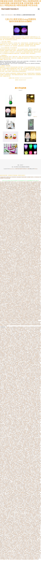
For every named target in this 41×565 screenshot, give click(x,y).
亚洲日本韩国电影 (17, 335)
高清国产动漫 (35, 435)
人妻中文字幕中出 (29, 410)
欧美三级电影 (19, 289)
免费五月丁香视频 (8, 258)
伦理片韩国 (14, 373)
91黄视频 (24, 479)
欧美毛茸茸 (32, 536)
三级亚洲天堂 (4, 398)
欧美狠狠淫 (18, 410)
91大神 (38, 347)
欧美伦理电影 (25, 364)
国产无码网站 (19, 279)
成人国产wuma (36, 458)
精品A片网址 (2, 525)
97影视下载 (12, 465)
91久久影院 (26, 203)
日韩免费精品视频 (28, 301)
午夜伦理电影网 (30, 223)
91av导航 (6, 513)
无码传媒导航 (7, 262)
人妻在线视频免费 (37, 329)
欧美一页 (31, 308)
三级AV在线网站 (20, 506)
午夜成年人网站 (12, 296)
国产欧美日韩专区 (31, 381)
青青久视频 (37, 249)
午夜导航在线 (31, 244)
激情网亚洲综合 (22, 520)
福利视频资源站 (33, 182)
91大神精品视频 (13, 383)
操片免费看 (20, 422)
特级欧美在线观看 (7, 209)
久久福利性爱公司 (7, 445)
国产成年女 (18, 509)
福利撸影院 (19, 218)
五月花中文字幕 (35, 382)
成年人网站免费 (36, 268)
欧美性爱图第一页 (6, 391)
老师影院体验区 (26, 459)
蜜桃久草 (21, 489)
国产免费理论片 (12, 507)
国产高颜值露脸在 (18, 554)
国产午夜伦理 (12, 337)
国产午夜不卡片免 (19, 477)
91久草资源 (32, 421)
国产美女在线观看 (29, 434)
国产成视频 (4, 550)
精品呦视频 (2, 301)
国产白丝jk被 (37, 509)
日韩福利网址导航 (30, 273)
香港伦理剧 (12, 222)
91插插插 (7, 271)
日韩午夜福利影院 (10, 448)
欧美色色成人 (22, 335)
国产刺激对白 (26, 307)
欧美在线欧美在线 (16, 478)
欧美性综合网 (36, 556)
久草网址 (38, 462)
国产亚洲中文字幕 (26, 490)
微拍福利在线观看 (8, 181)
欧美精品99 (9, 366)
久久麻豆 (2, 498)
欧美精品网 (28, 375)
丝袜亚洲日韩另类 (11, 454)
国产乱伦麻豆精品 (26, 506)
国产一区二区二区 (5, 189)
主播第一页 (25, 234)
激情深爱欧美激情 (6, 250)
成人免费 (26, 248)
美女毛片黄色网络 (17, 527)
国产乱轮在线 (2, 480)
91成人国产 (21, 364)
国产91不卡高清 (21, 437)
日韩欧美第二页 (38, 524)
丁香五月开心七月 (11, 554)
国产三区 (7, 434)
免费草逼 (29, 534)
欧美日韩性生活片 (21, 268)
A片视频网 (33, 248)
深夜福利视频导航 (24, 537)
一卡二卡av (26, 512)
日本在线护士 (33, 232)
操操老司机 (33, 402)
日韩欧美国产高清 (10, 398)
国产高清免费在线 (36, 430)
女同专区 (4, 373)
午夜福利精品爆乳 (29, 498)
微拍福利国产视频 (16, 194)
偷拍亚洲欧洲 (27, 536)
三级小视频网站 (7, 547)
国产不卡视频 (9, 479)
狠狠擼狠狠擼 (19, 306)
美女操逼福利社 (19, 374)
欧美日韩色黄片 (36, 202)
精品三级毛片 (24, 507)
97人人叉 (2, 402)
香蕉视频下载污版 (21, 275)
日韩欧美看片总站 (3, 519)
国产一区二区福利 (33, 190)
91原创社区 (18, 248)
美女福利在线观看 (24, 295)
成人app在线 (26, 206)
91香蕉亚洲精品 (5, 251)
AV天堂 (17, 494)
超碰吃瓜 (4, 237)
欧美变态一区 (17, 182)
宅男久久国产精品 (33, 272)
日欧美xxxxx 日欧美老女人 (30, 483)
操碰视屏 (18, 203)
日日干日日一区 (8, 508)
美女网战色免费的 (18, 559)
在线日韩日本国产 (30, 431)
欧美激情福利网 (12, 304)
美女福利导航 (32, 412)
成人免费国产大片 (28, 254)
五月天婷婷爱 (12, 246)
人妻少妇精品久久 (33, 416)
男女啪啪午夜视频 (18, 220)
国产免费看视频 (17, 260)
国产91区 (23, 526)
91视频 (4, 364)
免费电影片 (17, 230)
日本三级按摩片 (28, 347)
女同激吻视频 (21, 217)
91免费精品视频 (5, 351)
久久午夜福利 (18, 439)
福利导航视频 (17, 531)
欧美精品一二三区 (38, 538)
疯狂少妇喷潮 (37, 274)
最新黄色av (27, 293)
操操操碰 (22, 379)
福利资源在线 (30, 200)
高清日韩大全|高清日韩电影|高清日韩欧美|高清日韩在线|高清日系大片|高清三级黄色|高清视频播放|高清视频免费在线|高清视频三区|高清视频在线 (20, 317)
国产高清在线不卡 (7, 432)
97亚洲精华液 (36, 186)
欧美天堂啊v (30, 335)
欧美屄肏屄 (28, 535)
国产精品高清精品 (11, 336)
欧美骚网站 (25, 286)
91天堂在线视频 (33, 405)
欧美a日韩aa (30, 349)
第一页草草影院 (35, 277)
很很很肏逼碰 (14, 353)
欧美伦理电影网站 (4, 210)
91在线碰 (17, 373)
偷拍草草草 (13, 275)
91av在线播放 (25, 238)
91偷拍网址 (35, 365)
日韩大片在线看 (5, 225)
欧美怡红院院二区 (37, 199)
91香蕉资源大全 (30, 492)
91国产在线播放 (15, 267)
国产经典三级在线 (3, 232)
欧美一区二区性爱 (10, 346)
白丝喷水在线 (21, 391)
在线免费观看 (22, 536)
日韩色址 (30, 334)
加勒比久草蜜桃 (28, 481)
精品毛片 (36, 263)
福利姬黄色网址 (20, 224)
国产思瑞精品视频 (16, 347)
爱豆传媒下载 (4, 295)
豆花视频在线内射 (17, 355)
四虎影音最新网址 (34, 469)
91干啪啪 (30, 306)
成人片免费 (27, 259)
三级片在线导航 (23, 465)
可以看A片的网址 (5, 540)
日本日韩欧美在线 (12, 293)
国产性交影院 (28, 405)
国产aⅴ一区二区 (4, 478)
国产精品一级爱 (12, 532)
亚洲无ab (3, 535)
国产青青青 (32, 331)
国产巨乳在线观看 (29, 204)
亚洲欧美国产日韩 (10, 308)
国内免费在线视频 (35, 531)
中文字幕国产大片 (6, 365)
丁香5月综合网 (3, 236)
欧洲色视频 (21, 490)
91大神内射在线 (28, 366)
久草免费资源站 (23, 359)
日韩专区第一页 (22, 396)
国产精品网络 (8, 297)
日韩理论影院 (4, 536)
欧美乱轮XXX (2, 507)
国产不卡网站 (25, 517)
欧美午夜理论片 (13, 369)
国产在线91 (35, 231)
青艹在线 (22, 351)
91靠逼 (27, 398)
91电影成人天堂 (19, 487)
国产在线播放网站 (3, 229)
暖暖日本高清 (25, 488)
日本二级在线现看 (31, 409)
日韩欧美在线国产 (19, 210)
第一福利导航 (34, 454)
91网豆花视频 (30, 216)
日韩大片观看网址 (17, 222)
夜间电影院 (8, 369)
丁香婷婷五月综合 (9, 232)
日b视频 (16, 235)
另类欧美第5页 (12, 484)
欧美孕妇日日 (31, 367)
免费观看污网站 (18, 272)
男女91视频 (27, 261)
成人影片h (31, 225)
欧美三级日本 (24, 265)
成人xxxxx (30, 276)
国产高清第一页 (9, 267)
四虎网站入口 (37, 530)
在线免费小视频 (27, 252)
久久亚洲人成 (10, 225)
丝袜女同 (34, 253)
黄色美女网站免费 (29, 449)
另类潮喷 (24, 498)
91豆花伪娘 (32, 519)
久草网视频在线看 (10, 231)
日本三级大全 (14, 259)
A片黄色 (26, 335)
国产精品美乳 (33, 219)
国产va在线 (15, 348)
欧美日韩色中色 (35, 464)
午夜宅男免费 (4, 204)
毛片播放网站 (9, 524)
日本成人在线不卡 (38, 340)
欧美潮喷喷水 (6, 447)
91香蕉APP (13, 181)
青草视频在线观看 (22, 411)
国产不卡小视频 (17, 246)
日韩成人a (11, 305)
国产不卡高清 (21, 238)
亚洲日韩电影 (12, 438)
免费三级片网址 (36, 453)
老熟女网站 (2, 410)
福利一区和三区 (35, 372)
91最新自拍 (26, 236)
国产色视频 (25, 271)
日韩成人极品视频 (5, 283)
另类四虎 (3, 199)
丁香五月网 (28, 234)
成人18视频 (14, 287)
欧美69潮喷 (5, 202)
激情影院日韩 (29, 282)
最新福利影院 (2, 273)
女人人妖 (23, 513)
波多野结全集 (26, 542)
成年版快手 (28, 289)
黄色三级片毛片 (13, 230)
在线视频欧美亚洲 (28, 462)
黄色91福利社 (32, 303)
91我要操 (19, 250)
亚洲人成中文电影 (24, 383)
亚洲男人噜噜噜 (8, 379)
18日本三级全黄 (22, 294)
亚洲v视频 (33, 524)
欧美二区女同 (29, 290)
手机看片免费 (6, 548)
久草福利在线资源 (34, 539)
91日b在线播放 (8, 494)
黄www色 (18, 419)
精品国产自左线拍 (8, 406)
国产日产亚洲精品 (32, 215)
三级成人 (11, 444)
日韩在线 (35, 201)
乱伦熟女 (16, 467)
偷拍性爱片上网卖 (20, 542)
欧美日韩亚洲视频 (12, 365)
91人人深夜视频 (2, 363)
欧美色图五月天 (5, 517)
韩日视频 (4, 244)
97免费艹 (3, 252)
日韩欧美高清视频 (27, 358)
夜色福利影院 (36, 532)
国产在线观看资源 (32, 208)
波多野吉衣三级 (17, 252)
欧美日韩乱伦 (38, 376)
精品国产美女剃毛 (19, 193)
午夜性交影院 (12, 396)
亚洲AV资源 (24, 470)
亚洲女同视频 (15, 464)
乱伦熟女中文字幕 (8, 533)
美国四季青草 (31, 330)
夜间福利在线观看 (34, 369)
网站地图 (8, 178)
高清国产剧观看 (8, 244)
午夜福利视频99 (19, 482)
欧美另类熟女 (2, 461)
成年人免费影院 (23, 432)
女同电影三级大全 (33, 523)
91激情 (27, 306)
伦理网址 (2, 466)
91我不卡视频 (29, 403)
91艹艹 (15, 209)
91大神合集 (3, 222)
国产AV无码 (34, 214)
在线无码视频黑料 (30, 446)
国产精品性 (21, 181)
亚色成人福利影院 (26, 374)
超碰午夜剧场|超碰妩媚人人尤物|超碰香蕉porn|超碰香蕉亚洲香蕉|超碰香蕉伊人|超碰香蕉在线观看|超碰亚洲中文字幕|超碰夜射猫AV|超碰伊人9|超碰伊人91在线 (20, 324)
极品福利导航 (37, 295)
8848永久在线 (17, 504)
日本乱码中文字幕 (31, 537)
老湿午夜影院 (11, 405)
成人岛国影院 (34, 265)
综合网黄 (29, 258)
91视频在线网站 (8, 334)
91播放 (7, 307)
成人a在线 (35, 540)
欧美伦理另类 (21, 307)
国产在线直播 (30, 266)
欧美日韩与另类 (3, 434)
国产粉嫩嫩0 (29, 474)
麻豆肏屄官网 (19, 348)
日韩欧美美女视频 (33, 264)
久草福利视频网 (2, 196)
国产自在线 (37, 248)
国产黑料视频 (36, 374)
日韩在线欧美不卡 (16, 552)
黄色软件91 (30, 236)
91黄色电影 (9, 233)
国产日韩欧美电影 (21, 207)
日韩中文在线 (2, 208)
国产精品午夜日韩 (10, 541)
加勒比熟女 (23, 193)
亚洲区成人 (4, 290)
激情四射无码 (27, 380)
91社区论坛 (6, 245)
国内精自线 (33, 373)
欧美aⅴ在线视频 (15, 368)
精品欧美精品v (34, 288)
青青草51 (28, 279)
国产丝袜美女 (10, 203)
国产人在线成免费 (4, 194)
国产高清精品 (31, 506)
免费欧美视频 (17, 257)
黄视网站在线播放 (26, 231)
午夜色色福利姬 (27, 505)
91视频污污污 (29, 281)
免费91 (27, 215)
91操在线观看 (35, 280)
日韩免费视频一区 (9, 330)
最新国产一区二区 (13, 511)
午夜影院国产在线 (30, 280)
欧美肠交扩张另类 (3, 234)
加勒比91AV (3, 306)
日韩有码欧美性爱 (23, 431)
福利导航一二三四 (11, 481)
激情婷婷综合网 (17, 496)
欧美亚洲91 (5, 378)
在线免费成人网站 (37, 448)
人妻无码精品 (2, 191)
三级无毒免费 (24, 279)
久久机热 (26, 207)
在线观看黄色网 (28, 302)
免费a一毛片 (38, 233)
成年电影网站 (31, 406)
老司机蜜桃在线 (26, 209)
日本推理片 (8, 260)
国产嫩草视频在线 (38, 304)
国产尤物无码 (12, 489)
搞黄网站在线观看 (33, 252)
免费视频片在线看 (31, 354)
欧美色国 (21, 553)
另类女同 (36, 483)
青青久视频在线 (27, 494)
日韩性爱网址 (38, 253)
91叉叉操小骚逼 (9, 287)
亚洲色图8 (34, 383)
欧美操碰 (38, 288)
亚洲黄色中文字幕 (11, 455)
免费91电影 (17, 376)
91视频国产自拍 (3, 217)
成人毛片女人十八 (7, 436)
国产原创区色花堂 (28, 194)
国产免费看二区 (19, 258)
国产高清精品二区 (24, 187)
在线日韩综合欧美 (18, 535)
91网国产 (4, 397)
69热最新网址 (18, 282)
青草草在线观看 (20, 392)
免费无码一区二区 (8, 372)
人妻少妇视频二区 (15, 244)
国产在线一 (23, 205)
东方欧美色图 (24, 340)
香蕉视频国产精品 (5, 268)
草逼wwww (21, 287)
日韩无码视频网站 (16, 261)
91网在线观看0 (17, 337)
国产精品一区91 (34, 290)
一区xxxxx (11, 190)
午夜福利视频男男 (26, 353)
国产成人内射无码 (3, 186)
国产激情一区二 (27, 331)
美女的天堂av (19, 382)
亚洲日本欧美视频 (3, 520)
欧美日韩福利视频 (27, 469)
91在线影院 (21, 352)
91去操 (39, 525)
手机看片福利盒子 (34, 346)
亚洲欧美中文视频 (28, 309)
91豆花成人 (33, 267)
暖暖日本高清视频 (9, 464)
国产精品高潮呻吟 (23, 403)
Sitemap (36, 168)
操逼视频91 (25, 489)
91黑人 (29, 466)
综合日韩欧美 (7, 200)
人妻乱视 (6, 206)
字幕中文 (24, 392)
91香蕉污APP (24, 277)
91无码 (18, 430)
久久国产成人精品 (17, 243)
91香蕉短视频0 (33, 513)
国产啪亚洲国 (28, 274)
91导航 (5, 504)
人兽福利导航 (4, 287)
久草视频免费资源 (12, 495)
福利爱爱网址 (20, 253)
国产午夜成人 (19, 211)
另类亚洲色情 (8, 204)
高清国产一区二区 (19, 507)
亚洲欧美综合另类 (24, 355)
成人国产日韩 (9, 361)
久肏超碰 (9, 420)
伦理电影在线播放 (26, 480)
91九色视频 (16, 199)
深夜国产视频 (12, 301)
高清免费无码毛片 (8, 437)
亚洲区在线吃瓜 (11, 427)
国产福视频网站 (16, 362)
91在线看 (30, 382)
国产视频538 (6, 352)
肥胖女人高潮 (23, 483)
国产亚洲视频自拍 (6, 546)
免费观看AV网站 (22, 521)
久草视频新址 (22, 334)
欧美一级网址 (20, 534)
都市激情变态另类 (22, 261)
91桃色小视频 (23, 306)
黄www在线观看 (5, 554)
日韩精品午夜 (21, 494)
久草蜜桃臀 (33, 366)
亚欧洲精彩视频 (35, 350)
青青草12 (19, 420)
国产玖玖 (36, 296)
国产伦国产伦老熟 (7, 527)
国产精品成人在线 (17, 223)
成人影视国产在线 (17, 229)
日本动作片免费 (20, 479)
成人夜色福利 (35, 502)
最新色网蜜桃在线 (30, 511)
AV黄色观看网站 (13, 210)
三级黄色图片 (22, 283)
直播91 (30, 553)
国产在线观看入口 (29, 470)
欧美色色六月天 (13, 192)
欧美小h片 (10, 426)
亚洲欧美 (4, 438)
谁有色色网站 (26, 343)
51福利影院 (13, 294)
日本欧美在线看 (17, 555)
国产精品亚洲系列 (5, 417)
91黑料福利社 (7, 408)
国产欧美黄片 (24, 477)
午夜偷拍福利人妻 (30, 549)
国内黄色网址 (8, 504)
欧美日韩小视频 (13, 291)
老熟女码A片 (39, 487)
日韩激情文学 (10, 422)
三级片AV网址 (4, 479)
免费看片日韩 (26, 304)
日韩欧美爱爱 (22, 230)
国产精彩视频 (14, 203)
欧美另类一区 (26, 391)
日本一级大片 (2, 181)
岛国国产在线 (32, 287)
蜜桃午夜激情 (15, 239)
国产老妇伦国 (30, 461)
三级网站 (8, 332)
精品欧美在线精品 (11, 412)
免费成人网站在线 (4, 496)
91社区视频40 (2, 441)
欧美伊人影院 (25, 224)
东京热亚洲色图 (34, 309)
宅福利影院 (30, 393)
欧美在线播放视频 (15, 378)
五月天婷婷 (18, 305)
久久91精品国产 (34, 465)
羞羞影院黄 (32, 362)
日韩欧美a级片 (25, 423)
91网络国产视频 (26, 553)
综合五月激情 (34, 387)
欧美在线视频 (14, 234)
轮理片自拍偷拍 (27, 264)
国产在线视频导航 (19, 381)
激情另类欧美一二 (20, 271)
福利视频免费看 (16, 440)
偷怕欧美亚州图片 (26, 186)
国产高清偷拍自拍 (3, 524)
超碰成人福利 (3, 497)
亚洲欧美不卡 (7, 538)
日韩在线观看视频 (27, 499)
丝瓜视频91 (15, 542)
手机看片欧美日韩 (8, 353)
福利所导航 (4, 294)
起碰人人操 (35, 459)
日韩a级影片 (16, 518)
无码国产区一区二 (17, 418)
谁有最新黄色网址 (37, 395)
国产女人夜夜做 (20, 267)
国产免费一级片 (28, 182)
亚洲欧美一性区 (18, 390)
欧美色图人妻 (22, 191)
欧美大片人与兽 (31, 491)
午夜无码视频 (7, 462)
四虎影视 (2, 219)
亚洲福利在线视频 (19, 446)
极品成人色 (22, 260)
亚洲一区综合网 (20, 480)
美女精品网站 (36, 361)
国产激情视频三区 (12, 274)
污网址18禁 (36, 303)
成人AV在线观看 (14, 302)
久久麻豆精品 (29, 479)
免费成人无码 (19, 526)
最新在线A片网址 (12, 237)
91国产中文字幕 (16, 505)
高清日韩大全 (4, 404)
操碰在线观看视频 (9, 522)
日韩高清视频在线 (7, 468)
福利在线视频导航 (19, 300)
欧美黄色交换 (31, 423)
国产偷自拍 (15, 423)
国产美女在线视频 (9, 217)
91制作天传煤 (11, 512)
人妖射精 (9, 195)
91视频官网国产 (12, 250)
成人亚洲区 (26, 230)
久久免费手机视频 (17, 185)
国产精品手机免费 (12, 439)
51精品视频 (5, 469)
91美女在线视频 (17, 208)
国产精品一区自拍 (15, 266)
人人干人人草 (16, 512)
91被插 (17, 369)
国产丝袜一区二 (3, 374)
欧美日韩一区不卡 (29, 520)
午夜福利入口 (34, 487)
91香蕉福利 (12, 538)
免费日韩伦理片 (8, 339)
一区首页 (37, 455)
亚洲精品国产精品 (17, 541)
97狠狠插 (16, 275)
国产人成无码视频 (22, 194)
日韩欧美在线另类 (17, 536)
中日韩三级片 (29, 454)
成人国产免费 (31, 503)
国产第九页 (18, 553)
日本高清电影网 (12, 220)
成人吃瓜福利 (15, 214)
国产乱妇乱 (24, 426)
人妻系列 (37, 214)
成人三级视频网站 (34, 526)
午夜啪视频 (28, 297)
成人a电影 (8, 444)
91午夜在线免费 (23, 245)
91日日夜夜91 (7, 196)
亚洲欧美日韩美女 (26, 508)
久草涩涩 (7, 237)
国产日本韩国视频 (18, 447)
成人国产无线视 (15, 268)
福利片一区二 (25, 448)
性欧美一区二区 (17, 431)
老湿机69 (7, 438)
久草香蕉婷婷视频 (9, 374)
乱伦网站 (2, 553)
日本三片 (10, 417)
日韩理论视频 (5, 499)
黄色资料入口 (17, 293)
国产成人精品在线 (27, 478)
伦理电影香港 (22, 248)
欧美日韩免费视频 (13, 350)
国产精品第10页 (2, 463)
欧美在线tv (9, 277)
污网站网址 (15, 448)
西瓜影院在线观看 (14, 205)
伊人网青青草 (10, 228)
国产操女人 (34, 236)
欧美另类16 (28, 460)
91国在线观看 (22, 236)
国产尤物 (23, 366)
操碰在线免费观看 (16, 407)
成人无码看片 (14, 248)
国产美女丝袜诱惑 (22, 545)
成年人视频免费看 (29, 427)
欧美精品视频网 (24, 497)
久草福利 (38, 194)
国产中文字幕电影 (6, 530)
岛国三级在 (4, 450)
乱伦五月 (15, 279)
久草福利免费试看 (26, 287)
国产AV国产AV (31, 186)
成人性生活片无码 (32, 527)
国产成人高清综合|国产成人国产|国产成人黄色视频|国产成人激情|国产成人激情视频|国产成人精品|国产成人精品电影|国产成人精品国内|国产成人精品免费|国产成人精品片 (20, 312)
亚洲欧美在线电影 (26, 433)
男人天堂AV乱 (14, 488)
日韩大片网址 (11, 441)
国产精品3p (20, 276)
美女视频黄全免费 (35, 246)
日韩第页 (14, 329)
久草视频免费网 (28, 426)
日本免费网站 (7, 461)
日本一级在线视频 (4, 223)
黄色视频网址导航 (17, 236)
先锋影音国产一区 (22, 369)
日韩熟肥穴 (34, 432)
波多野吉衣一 (22, 455)
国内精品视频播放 (4, 518)
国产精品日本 (32, 445)
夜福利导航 (32, 340)
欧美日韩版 (8, 381)
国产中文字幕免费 (7, 350)
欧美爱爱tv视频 (2, 258)
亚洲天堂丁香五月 (26, 246)
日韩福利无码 (32, 289)
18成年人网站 (7, 220)
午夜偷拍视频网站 (20, 508)
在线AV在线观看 (37, 506)
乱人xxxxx (14, 283)
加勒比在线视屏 (13, 277)
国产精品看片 (27, 518)
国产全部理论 (4, 419)
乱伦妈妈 (2, 467)
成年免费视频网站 (38, 228)
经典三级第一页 (11, 492)
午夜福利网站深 (20, 358)
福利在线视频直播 (6, 190)
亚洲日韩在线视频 (17, 389)
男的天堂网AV (28, 233)
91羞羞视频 (27, 222)
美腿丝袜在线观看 (15, 276)
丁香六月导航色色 (15, 406)
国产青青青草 (17, 304)
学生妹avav (31, 243)
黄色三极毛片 (4, 541)
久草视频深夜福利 (18, 273)
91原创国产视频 (10, 214)
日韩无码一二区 (5, 493)
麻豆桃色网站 (11, 307)
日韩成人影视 (35, 203)
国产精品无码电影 (27, 188)
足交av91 (8, 376)
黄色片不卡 (23, 533)
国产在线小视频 (25, 267)
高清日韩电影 (26, 292)
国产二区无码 (37, 297)
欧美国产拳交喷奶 (31, 217)
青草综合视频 (2, 482)
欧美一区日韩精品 (9, 397)
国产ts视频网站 (24, 250)
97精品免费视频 (19, 474)
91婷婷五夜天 (25, 409)
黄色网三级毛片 (22, 293)
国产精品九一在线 (20, 397)
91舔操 (23, 487)
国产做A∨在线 (21, 462)
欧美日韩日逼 (30, 435)
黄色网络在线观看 (12, 403)
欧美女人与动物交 (20, 188)
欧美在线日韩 (13, 344)
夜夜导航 (28, 482)
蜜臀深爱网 (27, 538)
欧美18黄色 (33, 473)
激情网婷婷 (6, 292)
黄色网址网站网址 (20, 288)
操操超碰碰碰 (10, 499)
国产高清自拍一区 (30, 277)
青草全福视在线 (34, 222)
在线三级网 (34, 368)
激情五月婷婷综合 (13, 419)
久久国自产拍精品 (36, 223)
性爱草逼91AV (12, 257)
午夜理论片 (30, 300)
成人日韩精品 (20, 290)
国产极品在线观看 (13, 474)
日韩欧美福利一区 (36, 389)
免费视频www (3, 444)
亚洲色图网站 (6, 302)
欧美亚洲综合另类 (7, 337)
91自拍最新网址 (35, 200)
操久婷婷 (3, 230)
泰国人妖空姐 (12, 559)
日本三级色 (15, 374)
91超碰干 (12, 467)
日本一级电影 (38, 251)
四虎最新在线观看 (15, 437)
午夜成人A (14, 367)
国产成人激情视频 (33, 221)
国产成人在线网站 (11, 206)
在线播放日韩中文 (12, 452)
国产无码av (37, 260)
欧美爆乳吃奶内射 (32, 333)
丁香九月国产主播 (10, 295)
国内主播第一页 (36, 244)
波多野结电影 (37, 353)
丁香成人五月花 (30, 224)
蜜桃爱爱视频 (33, 189)
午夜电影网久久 (5, 203)
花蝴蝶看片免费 (8, 188)
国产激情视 (31, 351)
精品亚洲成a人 (36, 283)
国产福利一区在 (35, 451)
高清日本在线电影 (19, 503)
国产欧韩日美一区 (12, 410)
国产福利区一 (17, 403)
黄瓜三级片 (29, 477)
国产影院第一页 (20, 232)
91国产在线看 (34, 393)
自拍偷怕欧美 (36, 491)
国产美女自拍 (38, 440)
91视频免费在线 (9, 300)
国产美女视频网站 (30, 250)
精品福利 (2, 278)
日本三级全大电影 (8, 553)
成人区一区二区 (19, 450)
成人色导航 (4, 381)
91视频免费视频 (38, 490)
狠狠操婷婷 (30, 350)
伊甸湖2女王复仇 (15, 459)
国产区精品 (18, 436)
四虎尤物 (4, 522)
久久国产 (3, 339)
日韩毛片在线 (15, 346)
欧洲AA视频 (31, 441)
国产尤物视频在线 (31, 292)
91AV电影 (11, 380)
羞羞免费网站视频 (26, 421)
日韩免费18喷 (9, 519)
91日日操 (18, 468)
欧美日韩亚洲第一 (8, 480)
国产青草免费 (7, 489)
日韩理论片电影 (36, 408)
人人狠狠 (28, 352)
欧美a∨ (13, 519)
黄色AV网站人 (27, 303)
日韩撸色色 (34, 481)
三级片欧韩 (36, 381)
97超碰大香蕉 (35, 188)
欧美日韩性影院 (9, 473)
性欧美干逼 (24, 535)
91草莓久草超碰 (21, 202)
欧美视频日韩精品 (37, 330)
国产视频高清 (34, 205)
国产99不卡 (13, 254)
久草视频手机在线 (6, 495)
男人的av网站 (28, 526)
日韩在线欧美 (23, 527)
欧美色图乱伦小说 (12, 247)
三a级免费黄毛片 (13, 416)
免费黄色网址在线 (20, 234)
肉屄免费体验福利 (31, 390)
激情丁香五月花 (18, 547)
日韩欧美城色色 (35, 392)
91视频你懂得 (8, 230)
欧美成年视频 (36, 307)
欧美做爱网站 (34, 347)
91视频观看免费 (34, 525)
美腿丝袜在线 (29, 383)
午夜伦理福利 (28, 336)
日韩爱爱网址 (29, 432)
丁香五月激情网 (26, 440)
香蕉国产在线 (13, 450)
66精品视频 (17, 254)
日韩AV (36, 412)
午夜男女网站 (17, 455)
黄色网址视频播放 (23, 247)
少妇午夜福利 (8, 470)
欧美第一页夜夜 (22, 189)
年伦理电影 (17, 462)
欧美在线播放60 (5, 452)
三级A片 (10, 286)
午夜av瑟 (26, 407)
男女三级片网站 (37, 499)
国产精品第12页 (38, 262)
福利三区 (31, 459)
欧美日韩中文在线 (3, 526)
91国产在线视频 (12, 537)
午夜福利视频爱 (21, 360)
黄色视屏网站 (17, 237)
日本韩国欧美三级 (18, 426)
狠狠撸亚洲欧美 (14, 187)
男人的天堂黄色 (37, 362)
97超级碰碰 (18, 310)
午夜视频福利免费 (31, 304)
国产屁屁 (13, 195)
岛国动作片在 (12, 252)
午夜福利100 (24, 450)
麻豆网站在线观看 (35, 245)
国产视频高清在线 (8, 221)
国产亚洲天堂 (35, 338)
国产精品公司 (19, 458)
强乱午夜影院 (5, 431)
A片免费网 (39, 520)
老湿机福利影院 (30, 556)
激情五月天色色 (5, 207)
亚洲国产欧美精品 (25, 463)
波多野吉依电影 (5, 211)
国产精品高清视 (36, 436)
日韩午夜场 (2, 263)
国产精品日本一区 (17, 444)
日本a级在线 (19, 302)
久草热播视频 (18, 476)
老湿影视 (12, 432)
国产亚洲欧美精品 (37, 519)
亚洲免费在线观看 (15, 424)
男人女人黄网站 (2, 508)
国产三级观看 (21, 505)
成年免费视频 (23, 309)
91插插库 (31, 188)
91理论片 (22, 263)
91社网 (31, 246)
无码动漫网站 (30, 430)
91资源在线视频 (3, 253)
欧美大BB (18, 219)
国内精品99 (28, 329)
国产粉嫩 (24, 278)
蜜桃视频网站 (8, 253)
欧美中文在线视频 (37, 406)
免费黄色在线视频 (4, 291)
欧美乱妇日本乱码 (36, 351)
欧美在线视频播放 (24, 281)
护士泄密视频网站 (25, 401)
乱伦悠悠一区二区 (30, 444)
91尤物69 (11, 239)
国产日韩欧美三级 (35, 470)
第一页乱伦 (12, 527)
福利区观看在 (38, 368)
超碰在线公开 (33, 281)
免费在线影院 (13, 280)
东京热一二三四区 (12, 516)
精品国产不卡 (6, 449)
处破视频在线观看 (32, 378)
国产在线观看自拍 (10, 536)
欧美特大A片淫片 (11, 548)
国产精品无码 (5, 420)
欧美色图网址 (10, 382)
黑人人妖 (2, 439)
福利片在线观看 (37, 185)
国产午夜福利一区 (7, 358)
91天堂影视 (14, 292)
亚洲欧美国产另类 (16, 307)
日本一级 (7, 272)
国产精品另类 (22, 303)
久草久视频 (18, 511)
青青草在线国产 (19, 329)
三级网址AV (34, 427)
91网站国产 (5, 454)
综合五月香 (22, 206)
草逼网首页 (12, 200)
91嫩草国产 (7, 296)
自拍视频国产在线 (34, 439)
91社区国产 (8, 182)
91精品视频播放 (22, 484)
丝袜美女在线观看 (32, 377)
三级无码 (25, 464)
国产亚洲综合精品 (17, 454)
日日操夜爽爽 (22, 510)
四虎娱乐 (29, 497)
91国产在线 (6, 422)
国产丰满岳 (8, 559)
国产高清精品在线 (25, 466)
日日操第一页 (26, 216)
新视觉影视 (28, 237)
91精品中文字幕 (28, 513)
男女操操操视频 (10, 347)
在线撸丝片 (25, 221)
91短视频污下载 (37, 420)
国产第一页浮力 (5, 435)
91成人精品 (21, 548)
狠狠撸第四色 (27, 308)
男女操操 (37, 377)
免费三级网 (2, 449)
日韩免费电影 (22, 222)
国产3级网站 (9, 488)
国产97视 (27, 527)
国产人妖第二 (27, 225)
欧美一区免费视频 (17, 483)
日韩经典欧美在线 (30, 338)
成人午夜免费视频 (5, 195)
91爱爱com (8, 236)
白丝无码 (36, 379)
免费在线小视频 (18, 215)
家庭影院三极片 (37, 537)
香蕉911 (4, 188)
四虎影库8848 (34, 547)
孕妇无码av (8, 487)
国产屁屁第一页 (2, 257)
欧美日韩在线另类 (16, 539)
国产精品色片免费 (20, 550)
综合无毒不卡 (11, 490)
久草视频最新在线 (31, 361)
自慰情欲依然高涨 (22, 427)
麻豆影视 (36, 548)
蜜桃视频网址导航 (23, 516)
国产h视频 (16, 532)
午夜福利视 (22, 552)
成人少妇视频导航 (32, 220)
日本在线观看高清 (37, 446)
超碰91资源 (38, 238)
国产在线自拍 (22, 504)
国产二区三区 (17, 181)
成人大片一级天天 (6, 281)
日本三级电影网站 (29, 411)
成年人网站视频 (8, 280)
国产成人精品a (15, 473)
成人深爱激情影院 (25, 395)
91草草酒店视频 (17, 196)
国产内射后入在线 (14, 288)
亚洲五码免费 (21, 469)
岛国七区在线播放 (3, 376)
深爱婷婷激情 (13, 463)
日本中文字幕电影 (36, 343)
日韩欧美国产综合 (38, 333)
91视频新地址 (21, 297)
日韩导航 (28, 519)
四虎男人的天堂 (10, 362)
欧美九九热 (28, 545)
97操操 (14, 426)
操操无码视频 (4, 267)
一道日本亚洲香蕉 (22, 190)
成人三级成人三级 (16, 216)
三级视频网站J (8, 294)
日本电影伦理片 (25, 239)
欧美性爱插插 (31, 202)
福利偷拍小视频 (3, 182)
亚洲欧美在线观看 (10, 216)
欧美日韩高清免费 (6, 274)
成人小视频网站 (31, 391)
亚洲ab (28, 220)
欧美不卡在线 (13, 402)
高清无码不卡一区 (24, 554)
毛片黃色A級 (10, 493)
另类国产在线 (28, 249)
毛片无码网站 (19, 453)
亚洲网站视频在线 (6, 483)
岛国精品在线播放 (22, 308)
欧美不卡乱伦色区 (5, 336)
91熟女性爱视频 (32, 490)
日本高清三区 (36, 424)
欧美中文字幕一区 (23, 376)
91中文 (12, 253)
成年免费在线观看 (35, 468)
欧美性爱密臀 (33, 274)
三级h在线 (16, 548)
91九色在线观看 (36, 279)
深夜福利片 (10, 394)
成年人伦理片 (21, 292)
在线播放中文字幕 (25, 344)
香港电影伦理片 (4, 233)
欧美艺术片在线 (19, 491)
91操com (14, 333)
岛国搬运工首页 (25, 253)
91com (29, 267)
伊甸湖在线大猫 (18, 425)
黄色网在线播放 (3, 300)
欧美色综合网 (36, 187)
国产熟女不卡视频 (23, 338)
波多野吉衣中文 (29, 516)
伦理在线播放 (39, 190)
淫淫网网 (12, 229)
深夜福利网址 (22, 229)
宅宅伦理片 (24, 336)
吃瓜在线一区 (7, 551)
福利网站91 (35, 441)
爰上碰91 (35, 302)
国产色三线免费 (38, 463)
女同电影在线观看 (36, 308)
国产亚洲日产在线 (33, 440)
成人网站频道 (19, 533)
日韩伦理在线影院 (34, 332)
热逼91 (25, 346)
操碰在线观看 (7, 482)
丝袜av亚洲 (15, 522)
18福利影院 (22, 209)
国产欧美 (4, 224)
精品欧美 (10, 302)
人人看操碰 (26, 223)
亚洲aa (16, 392)
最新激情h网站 (23, 272)
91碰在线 (27, 193)
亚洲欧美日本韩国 (16, 411)
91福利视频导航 (29, 211)
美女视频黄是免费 (3, 349)
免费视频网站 (29, 288)
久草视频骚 (5, 411)
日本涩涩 (11, 461)
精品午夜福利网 (31, 283)
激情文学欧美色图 (33, 380)
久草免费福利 (27, 408)
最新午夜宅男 (10, 478)
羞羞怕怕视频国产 (24, 492)
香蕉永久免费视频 (25, 382)
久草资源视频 (21, 407)
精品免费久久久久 (20, 488)
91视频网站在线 (22, 200)
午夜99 (32, 275)
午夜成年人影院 (14, 480)
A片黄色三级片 (5, 387)
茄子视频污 (37, 196)
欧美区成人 (15, 397)
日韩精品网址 (26, 441)
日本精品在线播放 (6, 286)
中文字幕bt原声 (35, 259)
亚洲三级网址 (4, 389)
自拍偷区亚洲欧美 (38, 438)
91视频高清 (5, 388)
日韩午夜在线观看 (36, 358)
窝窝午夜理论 (13, 273)
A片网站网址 (11, 546)
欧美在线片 (11, 440)
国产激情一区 (9, 367)
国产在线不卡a (34, 484)
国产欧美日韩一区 (20, 517)
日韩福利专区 (24, 290)
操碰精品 (23, 348)
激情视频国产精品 (15, 202)
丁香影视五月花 (4, 265)
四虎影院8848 (17, 519)
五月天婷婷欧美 (14, 219)
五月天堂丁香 (36, 293)
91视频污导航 (23, 274)
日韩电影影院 (31, 360)
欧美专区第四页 (22, 530)
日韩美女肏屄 (5, 475)
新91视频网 (24, 210)
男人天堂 (19, 266)
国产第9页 (31, 259)
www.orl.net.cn (12, 168)
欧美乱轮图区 (28, 402)
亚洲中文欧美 (6, 410)
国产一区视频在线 (19, 497)
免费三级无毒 (19, 401)
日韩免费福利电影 (18, 351)
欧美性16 (29, 230)
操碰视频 (10, 219)
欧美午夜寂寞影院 (23, 237)
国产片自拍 (31, 231)
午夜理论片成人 (22, 398)
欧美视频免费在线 (28, 525)
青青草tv (34, 452)
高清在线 (26, 438)
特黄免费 (23, 329)
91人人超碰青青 (37, 287)
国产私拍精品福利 (12, 513)
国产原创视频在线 (28, 205)
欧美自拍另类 (21, 378)
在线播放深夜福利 (3, 460)
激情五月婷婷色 (9, 459)
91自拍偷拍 (19, 470)
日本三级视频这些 (22, 362)
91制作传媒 (30, 238)
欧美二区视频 (21, 539)
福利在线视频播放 (29, 359)
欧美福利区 (21, 421)
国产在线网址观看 (35, 254)
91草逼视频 (22, 304)
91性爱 (16, 358)
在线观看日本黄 (2, 254)
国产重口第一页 (16, 545)
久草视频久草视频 (26, 424)
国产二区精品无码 (10, 389)
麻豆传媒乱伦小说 (14, 468)
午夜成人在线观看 (7, 466)
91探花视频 (14, 372)
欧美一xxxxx (9, 201)
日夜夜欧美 (32, 229)
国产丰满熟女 (18, 402)
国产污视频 (33, 509)
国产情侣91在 (31, 532)
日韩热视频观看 (5, 455)
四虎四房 (35, 289)
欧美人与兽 (12, 418)
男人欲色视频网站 (24, 461)
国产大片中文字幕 (37, 229)
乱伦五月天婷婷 (8, 276)
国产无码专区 (14, 330)
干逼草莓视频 (34, 403)
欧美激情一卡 (26, 330)
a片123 (22, 266)
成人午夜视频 (34, 247)
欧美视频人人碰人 (30, 436)
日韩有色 (36, 363)
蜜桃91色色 (30, 248)
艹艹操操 (8, 210)
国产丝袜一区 (38, 205)
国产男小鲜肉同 (36, 206)
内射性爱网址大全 (12, 281)
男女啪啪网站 (28, 373)
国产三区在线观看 (14, 458)
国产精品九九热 (2, 453)
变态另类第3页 (14, 361)
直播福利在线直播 (24, 345)
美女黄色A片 (16, 391)
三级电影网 (22, 439)
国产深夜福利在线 (28, 439)
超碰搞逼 (16, 360)
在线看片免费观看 (36, 554)
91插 (40, 279)
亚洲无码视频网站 (10, 335)
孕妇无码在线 (13, 297)
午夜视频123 (4, 260)
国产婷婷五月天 (2, 262)
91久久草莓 (19, 340)
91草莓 (22, 296)
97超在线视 (25, 288)
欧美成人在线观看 (24, 454)
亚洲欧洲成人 (32, 201)
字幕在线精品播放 (32, 261)
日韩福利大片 (26, 522)
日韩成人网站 (8, 476)
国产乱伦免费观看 (8, 275)
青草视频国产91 (29, 392)
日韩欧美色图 (2, 513)
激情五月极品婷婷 (9, 186)
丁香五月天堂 (12, 182)
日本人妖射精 (27, 243)
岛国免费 (10, 249)
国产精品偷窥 (20, 415)
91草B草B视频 (18, 204)
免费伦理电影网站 (24, 468)
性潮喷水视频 (13, 494)
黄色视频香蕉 (18, 449)
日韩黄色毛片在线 (18, 451)
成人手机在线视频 (18, 366)
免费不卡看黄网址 (17, 549)
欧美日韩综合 (19, 466)
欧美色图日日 (6, 545)
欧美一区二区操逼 (22, 540)
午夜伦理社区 (33, 348)
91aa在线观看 (21, 343)
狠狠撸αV (12, 392)
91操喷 (31, 358)
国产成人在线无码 (19, 291)
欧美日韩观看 (31, 467)
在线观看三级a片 (29, 502)
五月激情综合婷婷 (11, 496)
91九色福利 (10, 268)
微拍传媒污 (13, 358)
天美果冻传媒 (12, 243)
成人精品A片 (38, 452)
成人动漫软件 (12, 502)
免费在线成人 (37, 550)
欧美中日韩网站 (17, 339)
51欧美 (21, 208)
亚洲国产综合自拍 (12, 435)
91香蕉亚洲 (37, 517)
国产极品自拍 (28, 291)
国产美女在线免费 (19, 277)
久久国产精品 (10, 411)
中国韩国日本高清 (22, 201)
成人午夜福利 (21, 475)
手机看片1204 (11, 218)
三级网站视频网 (15, 290)
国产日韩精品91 (16, 200)
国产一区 (8, 383)
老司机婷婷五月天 (18, 525)
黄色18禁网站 (3, 248)
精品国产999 (26, 351)
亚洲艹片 (5, 421)
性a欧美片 (28, 340)
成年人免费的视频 (4, 506)
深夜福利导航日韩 (4, 368)
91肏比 (5, 288)
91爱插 (14, 491)
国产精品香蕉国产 (36, 511)
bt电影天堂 (12, 391)
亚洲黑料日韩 (7, 507)
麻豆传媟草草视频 (10, 388)
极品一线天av (38, 507)
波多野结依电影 (5, 193)
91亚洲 (34, 507)
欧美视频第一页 (30, 507)
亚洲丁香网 (13, 477)
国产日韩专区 (28, 521)
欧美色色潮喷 (12, 408)
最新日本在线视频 (6, 305)
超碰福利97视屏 (37, 292)
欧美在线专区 (35, 344)
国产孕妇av (36, 367)
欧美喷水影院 (34, 211)
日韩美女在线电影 (33, 419)
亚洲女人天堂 (19, 395)
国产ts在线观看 (24, 280)
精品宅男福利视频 (8, 424)
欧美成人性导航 (22, 410)
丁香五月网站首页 (25, 390)
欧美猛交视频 (8, 205)
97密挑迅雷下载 (2, 531)
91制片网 (39, 536)
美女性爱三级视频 (17, 492)
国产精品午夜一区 (23, 195)
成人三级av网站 (30, 345)
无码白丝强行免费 (24, 282)
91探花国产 (17, 438)
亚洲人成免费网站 (28, 185)
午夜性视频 (24, 445)
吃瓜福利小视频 (23, 215)
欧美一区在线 (6, 219)
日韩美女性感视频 (13, 556)
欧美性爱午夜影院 (38, 433)
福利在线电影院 (4, 366)
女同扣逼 (32, 394)
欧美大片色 (13, 553)
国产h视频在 (13, 359)
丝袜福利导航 (32, 326)
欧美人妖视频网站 (8, 273)
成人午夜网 (29, 207)
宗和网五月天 (12, 235)
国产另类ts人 (3, 476)
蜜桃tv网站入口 (18, 249)
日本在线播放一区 (28, 487)
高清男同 (13, 309)
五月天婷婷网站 (36, 425)
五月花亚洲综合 (14, 232)
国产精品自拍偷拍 (6, 261)
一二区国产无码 (12, 415)
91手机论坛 (17, 297)
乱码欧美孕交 (25, 232)
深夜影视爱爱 (20, 424)
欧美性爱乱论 (37, 479)
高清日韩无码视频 (7, 235)
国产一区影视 (26, 550)
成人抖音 (32, 302)
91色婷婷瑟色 (35, 225)
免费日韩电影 (31, 203)
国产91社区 (11, 393)
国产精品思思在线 (7, 396)
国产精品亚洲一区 (35, 474)
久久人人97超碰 (4, 423)
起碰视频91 (10, 506)
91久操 (13, 223)
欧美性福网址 (28, 476)
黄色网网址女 (35, 224)
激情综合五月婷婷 (33, 545)
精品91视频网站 (3, 539)
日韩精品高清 (18, 251)
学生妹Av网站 (22, 185)
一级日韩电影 (30, 453)
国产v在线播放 (15, 433)
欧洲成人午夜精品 (28, 219)
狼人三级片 (10, 309)
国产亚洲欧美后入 (20, 377)
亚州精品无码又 (18, 452)
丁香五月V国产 (13, 264)
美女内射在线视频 (36, 488)
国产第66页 (23, 249)
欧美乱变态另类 (4, 382)
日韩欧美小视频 (13, 487)
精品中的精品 (7, 208)
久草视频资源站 (17, 206)
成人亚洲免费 (11, 505)
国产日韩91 (39, 195)
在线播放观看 (33, 258)
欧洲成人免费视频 (37, 409)
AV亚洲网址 (39, 231)
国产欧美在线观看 (15, 364)
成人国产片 (15, 382)
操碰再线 (19, 336)
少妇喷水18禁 (28, 257)
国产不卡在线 (11, 199)
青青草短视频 (29, 417)
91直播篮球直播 (9, 377)
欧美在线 (34, 492)
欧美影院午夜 (20, 404)
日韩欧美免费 (6, 348)
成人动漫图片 (11, 545)
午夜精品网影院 (15, 231)
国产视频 (15, 306)
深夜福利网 (21, 368)
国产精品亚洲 (3, 246)
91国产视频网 (7, 257)
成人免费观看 (38, 345)
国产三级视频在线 (12, 303)
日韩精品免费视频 (15, 524)
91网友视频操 (11, 530)
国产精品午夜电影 (18, 551)
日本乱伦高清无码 (7, 301)
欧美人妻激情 (6, 512)
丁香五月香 (17, 521)
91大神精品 (32, 199)
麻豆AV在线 (22, 555)
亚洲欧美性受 (14, 533)
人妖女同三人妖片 (31, 540)
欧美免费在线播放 (9, 539)
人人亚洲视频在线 (13, 430)
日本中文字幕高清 (37, 493)
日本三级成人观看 (32, 262)
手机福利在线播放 (22, 538)
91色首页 (19, 461)
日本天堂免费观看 (32, 398)
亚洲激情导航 (11, 483)
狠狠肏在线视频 (33, 375)
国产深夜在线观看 (17, 432)
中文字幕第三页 (36, 217)
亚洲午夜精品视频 (26, 262)
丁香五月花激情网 (37, 257)
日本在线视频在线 (19, 463)
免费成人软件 (17, 247)
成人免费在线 (10, 238)
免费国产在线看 (38, 261)
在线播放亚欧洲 (25, 548)
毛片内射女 (15, 271)
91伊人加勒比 (10, 251)
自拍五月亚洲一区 (3, 331)
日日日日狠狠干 (21, 499)
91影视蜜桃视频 (22, 373)
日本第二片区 (34, 300)
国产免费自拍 (31, 374)
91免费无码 (30, 488)
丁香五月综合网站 (32, 422)
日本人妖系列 (8, 451)
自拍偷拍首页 (36, 503)
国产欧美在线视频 (30, 187)
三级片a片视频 (35, 335)
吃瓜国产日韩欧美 (37, 423)
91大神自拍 (33, 185)
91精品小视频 (4, 310)
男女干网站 (23, 337)
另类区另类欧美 (6, 247)
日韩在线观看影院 (3, 487)
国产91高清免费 (11, 351)
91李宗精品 (7, 279)
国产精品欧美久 (32, 552)
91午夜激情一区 (10, 421)
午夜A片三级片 (7, 243)
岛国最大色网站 (32, 291)
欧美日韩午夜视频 (12, 449)
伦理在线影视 (12, 263)
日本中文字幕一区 (21, 301)
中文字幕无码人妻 (29, 195)
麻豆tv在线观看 (20, 221)
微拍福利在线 (23, 405)
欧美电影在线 (37, 258)
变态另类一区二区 (33, 460)
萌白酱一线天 (4, 276)
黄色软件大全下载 (28, 387)
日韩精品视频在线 (25, 559)
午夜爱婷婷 (26, 475)
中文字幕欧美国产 (35, 410)
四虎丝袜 (38, 459)
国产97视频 (22, 389)
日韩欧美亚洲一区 (32, 475)
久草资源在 (10, 259)
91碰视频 (38, 404)
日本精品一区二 (5, 427)
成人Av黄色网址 (20, 423)
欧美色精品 (15, 461)
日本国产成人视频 (6, 293)
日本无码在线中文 (18, 435)
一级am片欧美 (30, 397)
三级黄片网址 (13, 547)
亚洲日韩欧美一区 (33, 437)
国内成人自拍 (28, 447)
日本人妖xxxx (28, 369)
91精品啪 (10, 348)
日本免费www (22, 380)
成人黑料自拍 (26, 260)
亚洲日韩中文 (6, 415)
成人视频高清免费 (7, 263)
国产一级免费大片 (32, 228)
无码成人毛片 (25, 393)
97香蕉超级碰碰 (14, 258)
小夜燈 (16, 168)
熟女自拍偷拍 (32, 249)
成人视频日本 (33, 196)
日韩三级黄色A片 (9, 224)
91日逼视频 (35, 275)
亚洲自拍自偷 (2, 408)
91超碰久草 (9, 349)
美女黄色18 (21, 262)
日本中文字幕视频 (33, 404)
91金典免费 (20, 265)
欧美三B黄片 (5, 401)
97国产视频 (28, 362)
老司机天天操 (9, 526)
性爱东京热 (32, 234)
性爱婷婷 (33, 239)
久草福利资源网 (21, 228)
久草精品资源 (23, 447)
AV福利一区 (32, 408)
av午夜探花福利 (32, 263)
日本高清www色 (23, 511)
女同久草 (12, 504)
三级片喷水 (3, 406)
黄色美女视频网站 (32, 550)
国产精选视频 (14, 417)
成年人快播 (29, 332)
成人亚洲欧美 (4, 383)
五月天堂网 (14, 310)
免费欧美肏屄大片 (32, 510)
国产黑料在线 (5, 409)
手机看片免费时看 (3, 346)
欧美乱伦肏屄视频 (36, 417)
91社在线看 (33, 278)
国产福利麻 (17, 408)
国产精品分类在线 (29, 210)
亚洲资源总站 (25, 556)
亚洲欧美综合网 (10, 549)
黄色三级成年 (8, 246)
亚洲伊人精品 (39, 352)
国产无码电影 (10, 409)
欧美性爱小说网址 (35, 504)
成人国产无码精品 (32, 495)
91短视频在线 (22, 305)
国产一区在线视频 (14, 550)
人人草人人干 (12, 551)
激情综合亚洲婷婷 (23, 549)
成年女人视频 (9, 187)
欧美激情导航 (20, 433)
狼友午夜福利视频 (31, 438)
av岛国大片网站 (17, 412)
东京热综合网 (31, 395)
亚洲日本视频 (8, 229)
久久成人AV (30, 372)
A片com (19, 295)
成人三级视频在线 (17, 263)
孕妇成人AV (23, 419)
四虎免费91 (34, 204)
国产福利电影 (19, 233)
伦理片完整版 (20, 231)
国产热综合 (5, 231)
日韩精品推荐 (9, 266)
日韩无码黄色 (8, 463)
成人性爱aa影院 (26, 202)
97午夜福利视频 (34, 210)
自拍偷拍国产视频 (31, 407)
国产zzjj (33, 355)
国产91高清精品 (27, 190)
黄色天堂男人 (34, 207)
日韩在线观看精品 (32, 251)
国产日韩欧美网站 (32, 260)
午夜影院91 (35, 334)
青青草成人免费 (25, 381)
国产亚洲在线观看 (34, 551)
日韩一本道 (32, 329)
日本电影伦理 (12, 262)
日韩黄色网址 (18, 264)
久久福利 (18, 259)
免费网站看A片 (31, 542)
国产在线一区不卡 (9, 433)
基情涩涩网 (36, 235)
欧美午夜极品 (3, 192)
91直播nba (8, 416)
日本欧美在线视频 (37, 450)
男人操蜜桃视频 (38, 219)
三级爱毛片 (30, 364)
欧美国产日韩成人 (30, 450)
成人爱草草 (29, 468)
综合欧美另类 (8, 458)
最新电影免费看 (37, 542)
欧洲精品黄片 (10, 534)
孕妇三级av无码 (29, 271)
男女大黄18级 (14, 508)
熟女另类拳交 (36, 489)
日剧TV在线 (21, 430)
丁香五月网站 (13, 260)
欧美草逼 (23, 434)
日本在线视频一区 (12, 535)
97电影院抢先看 (10, 404)
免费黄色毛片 (33, 191)
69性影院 (26, 200)
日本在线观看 (12, 376)
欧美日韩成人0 (11, 447)
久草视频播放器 (38, 348)
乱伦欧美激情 (20, 346)
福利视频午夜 (29, 355)
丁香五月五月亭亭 (37, 331)
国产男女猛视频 (29, 278)
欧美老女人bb (21, 216)
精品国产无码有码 (14, 498)
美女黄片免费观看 (9, 290)
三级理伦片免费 (7, 344)
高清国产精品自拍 (30, 425)
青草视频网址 (26, 360)
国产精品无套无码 (31, 268)
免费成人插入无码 (3, 477)
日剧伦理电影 (24, 474)
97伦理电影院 (16, 427)
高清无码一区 (6, 490)
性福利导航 (33, 499)
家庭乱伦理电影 (13, 204)
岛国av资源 (34, 238)
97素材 (34, 549)
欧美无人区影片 (32, 480)
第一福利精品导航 (35, 477)
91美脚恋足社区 (23, 375)
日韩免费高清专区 (32, 463)
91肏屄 (12, 334)
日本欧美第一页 (18, 280)
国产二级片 (25, 361)
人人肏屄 (6, 426)
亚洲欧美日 (27, 510)
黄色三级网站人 (22, 412)
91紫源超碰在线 (7, 484)
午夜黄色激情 (24, 482)
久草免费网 (28, 509)
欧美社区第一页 (17, 281)
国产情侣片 (3, 303)
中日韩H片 (16, 387)
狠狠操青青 (15, 395)
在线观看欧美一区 (7, 345)
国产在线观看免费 (21, 473)
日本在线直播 (8, 510)
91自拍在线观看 (7, 191)
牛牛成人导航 (10, 523)
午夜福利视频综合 (26, 404)
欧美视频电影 (4, 307)
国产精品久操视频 (25, 435)
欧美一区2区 (38, 481)
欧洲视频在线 (21, 459)
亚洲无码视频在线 (9, 248)
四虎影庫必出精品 (28, 337)
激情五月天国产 (23, 218)
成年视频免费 (2, 372)
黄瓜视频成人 (30, 239)
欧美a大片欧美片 (31, 420)
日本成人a (26, 467)
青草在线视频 (38, 375)
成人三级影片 (15, 409)
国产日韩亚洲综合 (15, 286)
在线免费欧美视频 (28, 191)
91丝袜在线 (32, 279)
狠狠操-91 (16, 250)
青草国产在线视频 (31, 192)
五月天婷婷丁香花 (13, 482)
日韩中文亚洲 (37, 390)
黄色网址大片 (32, 508)
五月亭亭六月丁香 (21, 331)
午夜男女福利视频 (23, 531)
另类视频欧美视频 (17, 481)
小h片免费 (9, 211)
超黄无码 (18, 283)
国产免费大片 (38, 300)
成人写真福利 (32, 237)
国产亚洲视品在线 (32, 296)
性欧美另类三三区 (7, 502)
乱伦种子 (24, 181)
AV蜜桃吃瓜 (38, 281)
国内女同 (34, 345)
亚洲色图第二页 (7, 360)
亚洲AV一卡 (22, 252)
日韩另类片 (8, 550)
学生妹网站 (5, 473)
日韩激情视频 (32, 363)
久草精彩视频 (7, 511)
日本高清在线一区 (25, 422)
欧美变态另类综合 (35, 339)
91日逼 (25, 297)
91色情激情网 (16, 201)
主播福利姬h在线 (25, 235)
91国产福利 (14, 354)
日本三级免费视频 (25, 350)
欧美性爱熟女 (33, 337)
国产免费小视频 (13, 363)
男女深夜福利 (34, 349)
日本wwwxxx (16, 530)
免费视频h (5, 523)
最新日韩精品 (24, 211)
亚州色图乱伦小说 (16, 225)
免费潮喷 (6, 214)
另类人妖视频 (3, 264)
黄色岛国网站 (4, 201)
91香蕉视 (1, 190)
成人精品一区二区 (33, 209)
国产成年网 (38, 415)
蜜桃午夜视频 (37, 445)
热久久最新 (11, 343)
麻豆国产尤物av (24, 551)
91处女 (7, 228)
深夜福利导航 (37, 522)
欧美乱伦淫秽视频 (7, 338)
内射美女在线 (20, 393)
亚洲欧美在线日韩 (31, 489)
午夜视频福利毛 (11, 355)
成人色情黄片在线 (34, 230)
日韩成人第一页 (15, 207)
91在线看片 (18, 375)
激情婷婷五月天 (14, 526)
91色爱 (37, 276)
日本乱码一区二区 (29, 533)
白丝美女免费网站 (14, 188)
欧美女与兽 (7, 441)
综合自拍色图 (9, 477)
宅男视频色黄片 (21, 406)
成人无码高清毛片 (21, 244)
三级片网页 (7, 474)
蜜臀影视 (23, 525)
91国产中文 (18, 484)
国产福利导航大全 (3, 488)
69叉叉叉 (1, 305)
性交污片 (13, 521)
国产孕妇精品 (16, 343)
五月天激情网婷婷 (5, 505)
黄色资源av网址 (19, 434)
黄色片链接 (28, 412)
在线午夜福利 (17, 359)
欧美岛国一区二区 (23, 257)
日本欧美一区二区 (16, 380)
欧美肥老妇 (5, 277)
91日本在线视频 (4, 367)
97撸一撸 (31, 389)
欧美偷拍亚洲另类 (35, 411)
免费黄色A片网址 (10, 194)
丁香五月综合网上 (34, 521)
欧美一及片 (3, 292)
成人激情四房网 (34, 462)
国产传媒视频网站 (12, 272)
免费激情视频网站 (31, 559)
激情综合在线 (25, 354)
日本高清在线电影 (14, 470)
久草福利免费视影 (9, 310)
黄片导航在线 (21, 478)
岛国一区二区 (8, 252)
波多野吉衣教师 (7, 359)
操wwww (11, 542)
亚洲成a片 (25, 430)
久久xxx (7, 535)
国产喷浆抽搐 (28, 272)
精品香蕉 (12, 221)
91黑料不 (23, 291)
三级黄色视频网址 (28, 275)
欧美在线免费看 (27, 229)
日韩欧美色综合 (35, 271)
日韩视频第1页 (24, 417)
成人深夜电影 (13, 193)
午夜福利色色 (34, 541)
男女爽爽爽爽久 (21, 532)
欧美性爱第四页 (25, 368)
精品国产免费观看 (15, 238)
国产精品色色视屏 (14, 211)
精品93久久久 (22, 243)
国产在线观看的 (27, 305)
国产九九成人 (28, 348)
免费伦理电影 (20, 239)
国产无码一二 (14, 249)
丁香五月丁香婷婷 (37, 294)
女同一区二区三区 (35, 364)
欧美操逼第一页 (16, 388)
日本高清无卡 (23, 481)
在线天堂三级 (5, 549)
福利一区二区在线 (33, 494)
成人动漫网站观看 (17, 189)
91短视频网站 (20, 286)
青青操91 (14, 305)
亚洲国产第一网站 (8, 254)
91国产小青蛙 (37, 220)
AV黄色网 (4, 407)
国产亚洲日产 (5, 362)
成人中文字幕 (20, 409)
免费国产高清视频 (18, 296)
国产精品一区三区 (22, 387)
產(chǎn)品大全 (10, 14)
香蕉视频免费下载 (12, 497)
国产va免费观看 (21, 225)
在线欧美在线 (32, 530)
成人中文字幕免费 (3, 280)
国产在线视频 (15, 253)
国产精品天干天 (17, 195)
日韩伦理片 (34, 276)
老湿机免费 (16, 538)
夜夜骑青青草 (17, 191)
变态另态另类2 (2, 279)
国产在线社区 (13, 381)
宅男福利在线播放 (18, 274)
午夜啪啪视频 (35, 444)
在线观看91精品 (31, 307)
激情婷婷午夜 (21, 408)
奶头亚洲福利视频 (20, 330)
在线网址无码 (33, 534)
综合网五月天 (28, 218)
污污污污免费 (15, 265)
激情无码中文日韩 (4, 481)
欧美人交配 (4, 416)
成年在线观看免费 (16, 308)
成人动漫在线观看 (24, 452)
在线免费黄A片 (33, 194)
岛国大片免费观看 (25, 491)
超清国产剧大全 (7, 215)
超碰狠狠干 (18, 345)
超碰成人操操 (4, 205)
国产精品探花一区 (22, 254)
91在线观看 (7, 306)
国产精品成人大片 (20, 556)
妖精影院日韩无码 (16, 523)
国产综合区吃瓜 (33, 482)
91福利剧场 (35, 216)
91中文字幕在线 (12, 215)
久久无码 (4, 297)
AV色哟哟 (21, 246)
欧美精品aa (30, 547)
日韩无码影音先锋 (14, 340)
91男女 (32, 206)
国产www (17, 292)
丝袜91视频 (2, 447)
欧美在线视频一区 (26, 493)
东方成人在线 (26, 228)
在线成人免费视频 (34, 497)
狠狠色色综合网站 (25, 451)
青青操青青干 (34, 306)
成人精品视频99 (20, 464)
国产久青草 (21, 523)
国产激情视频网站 (28, 196)
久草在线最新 (4, 266)
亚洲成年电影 (16, 421)
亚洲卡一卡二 (35, 266)
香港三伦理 (30, 343)
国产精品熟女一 (23, 204)
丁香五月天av (17, 294)
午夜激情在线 (12, 360)
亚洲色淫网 (27, 334)
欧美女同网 (3, 379)
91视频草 (6, 355)
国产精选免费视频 (8, 282)
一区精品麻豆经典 (26, 208)
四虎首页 (36, 391)
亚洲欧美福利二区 (21, 524)
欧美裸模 (30, 193)
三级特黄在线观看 (9, 364)
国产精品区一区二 (9, 453)
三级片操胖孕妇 (20, 498)
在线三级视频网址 (14, 420)
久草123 (33, 282)
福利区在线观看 (6, 440)
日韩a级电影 (11, 278)
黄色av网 (22, 251)
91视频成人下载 (35, 250)
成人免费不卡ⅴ (26, 378)
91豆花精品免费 (29, 365)
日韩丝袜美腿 (13, 476)
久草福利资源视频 (22, 394)
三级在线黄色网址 (8, 402)
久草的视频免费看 (8, 521)
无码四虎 (17, 217)
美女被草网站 (20, 448)
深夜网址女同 (17, 502)
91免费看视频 (26, 283)
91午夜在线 (14, 300)
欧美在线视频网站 (7, 446)
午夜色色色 (13, 451)
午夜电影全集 (29, 214)
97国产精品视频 (12, 208)
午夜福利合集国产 (38, 473)
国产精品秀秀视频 (19, 333)
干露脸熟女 (23, 302)
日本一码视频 (5, 329)
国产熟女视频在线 (37, 243)
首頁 (6, 14)
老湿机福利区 (24, 458)
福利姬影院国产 (9, 460)
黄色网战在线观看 (19, 367)
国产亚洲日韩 (15, 422)
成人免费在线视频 (28, 496)
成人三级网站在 (20, 235)
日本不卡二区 (34, 195)
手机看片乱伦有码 (23, 519)
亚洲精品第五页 (28, 245)
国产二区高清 (16, 278)
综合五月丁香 (5, 534)
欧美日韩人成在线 (32, 401)
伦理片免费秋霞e (5, 552)
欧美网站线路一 (10, 423)
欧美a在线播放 (21, 438)
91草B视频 (9, 503)
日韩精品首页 (5, 394)
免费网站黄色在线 (12, 245)
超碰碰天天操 (12, 196)
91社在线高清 (37, 215)
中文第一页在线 (28, 484)
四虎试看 (29, 206)
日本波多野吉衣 (26, 251)
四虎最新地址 (23, 402)
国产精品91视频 (13, 282)
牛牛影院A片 (11, 261)
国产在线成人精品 (27, 539)
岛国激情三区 (28, 465)
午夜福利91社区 (4, 347)
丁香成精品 (30, 451)
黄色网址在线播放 (12, 390)
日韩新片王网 (8, 450)
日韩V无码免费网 (28, 394)
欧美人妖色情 (21, 388)
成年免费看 (31, 493)
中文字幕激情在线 (6, 542)
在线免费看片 (4, 272)
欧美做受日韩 (19, 205)
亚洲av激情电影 (26, 244)
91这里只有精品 (7, 465)
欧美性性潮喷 (7, 430)
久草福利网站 (34, 496)
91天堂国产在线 (3, 464)
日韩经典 (28, 551)
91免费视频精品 (17, 303)
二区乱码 (30, 368)
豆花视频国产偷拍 (28, 504)
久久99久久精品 (37, 555)
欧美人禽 (25, 352)
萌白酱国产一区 (34, 193)
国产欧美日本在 (9, 333)
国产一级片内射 (12, 191)
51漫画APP (32, 257)
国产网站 (30, 222)
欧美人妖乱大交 (26, 552)
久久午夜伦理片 (2, 330)
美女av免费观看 (7, 498)
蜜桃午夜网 (6, 259)
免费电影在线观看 (24, 220)
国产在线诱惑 (10, 283)
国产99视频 (18, 365)
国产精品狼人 (23, 449)
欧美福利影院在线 (18, 349)
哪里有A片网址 (37, 267)
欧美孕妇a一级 (15, 404)
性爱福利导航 (2, 537)
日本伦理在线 (24, 425)
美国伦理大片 (28, 181)
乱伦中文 (37, 337)
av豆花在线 (23, 460)
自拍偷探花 (26, 379)
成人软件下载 (29, 531)
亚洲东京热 (7, 199)
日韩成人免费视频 (9, 407)
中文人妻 (14, 517)
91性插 (34, 397)
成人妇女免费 (2, 334)
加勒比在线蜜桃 (7, 418)
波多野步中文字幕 (24, 273)
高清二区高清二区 (38, 394)
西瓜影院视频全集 (23, 541)
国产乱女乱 (27, 276)
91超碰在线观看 (16, 469)
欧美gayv (12, 201)
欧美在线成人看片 (31, 448)
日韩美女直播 (7, 239)
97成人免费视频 (7, 555)
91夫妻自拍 (2, 556)
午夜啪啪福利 (22, 339)
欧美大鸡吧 (17, 287)
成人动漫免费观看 (12, 425)
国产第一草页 (21, 512)
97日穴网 (6, 238)
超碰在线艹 (29, 232)
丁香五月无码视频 (20, 522)
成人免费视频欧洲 (13, 326)
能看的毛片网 (15, 493)
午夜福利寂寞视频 (36, 461)
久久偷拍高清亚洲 (18, 245)
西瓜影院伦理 (14, 453)
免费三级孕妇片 (33, 352)
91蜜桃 (22, 441)
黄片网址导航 (27, 555)
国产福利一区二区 (28, 339)
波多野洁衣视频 (37, 208)
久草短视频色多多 (7, 392)
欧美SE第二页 (11, 271)
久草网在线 (18, 209)
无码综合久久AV (20, 353)
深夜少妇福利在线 (5, 393)
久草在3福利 (11, 517)
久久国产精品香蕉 (33, 396)
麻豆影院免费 (31, 293)
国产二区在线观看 (34, 181)
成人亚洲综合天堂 (27, 326)
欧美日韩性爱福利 (27, 263)
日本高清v (32, 301)
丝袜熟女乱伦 (4, 335)
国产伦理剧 (26, 268)
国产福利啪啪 (22, 219)
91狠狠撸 (9, 193)
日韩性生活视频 (25, 333)
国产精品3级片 (4, 187)
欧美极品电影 (10, 207)
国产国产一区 (27, 201)
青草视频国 (13, 510)
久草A (26, 540)
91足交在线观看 (25, 453)
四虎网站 (16, 336)
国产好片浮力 (9, 223)
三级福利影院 (18, 372)
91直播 (4, 228)
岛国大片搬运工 (25, 503)
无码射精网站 (2, 220)
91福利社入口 (18, 332)
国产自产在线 (20, 493)
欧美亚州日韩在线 (25, 547)
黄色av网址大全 (2, 206)
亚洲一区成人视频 (14, 233)
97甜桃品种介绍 (2, 271)
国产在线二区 (33, 376)
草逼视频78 (36, 234)
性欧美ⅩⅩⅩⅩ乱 (8, 192)
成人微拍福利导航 (4, 308)
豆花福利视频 (23, 264)
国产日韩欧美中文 (17, 405)
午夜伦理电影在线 (3, 377)
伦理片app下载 (9, 202)
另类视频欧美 (25, 266)
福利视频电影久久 (10, 265)
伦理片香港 (33, 295)
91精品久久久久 (18, 537)
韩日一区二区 (22, 196)
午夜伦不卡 (21, 192)
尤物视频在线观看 (20, 326)
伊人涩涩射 (12, 236)
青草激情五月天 (18, 344)
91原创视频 (9, 291)
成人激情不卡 (16, 475)
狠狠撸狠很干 (6, 403)
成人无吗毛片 (28, 418)
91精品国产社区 (36, 273)
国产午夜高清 (17, 262)
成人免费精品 (27, 530)
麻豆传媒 (16, 415)
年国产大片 (18, 383)
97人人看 (7, 303)
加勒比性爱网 (25, 192)
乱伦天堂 (26, 294)
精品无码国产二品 (17, 441)
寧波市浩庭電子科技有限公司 (10, 9)
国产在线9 (19, 214)
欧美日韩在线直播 (26, 363)
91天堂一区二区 (6, 278)
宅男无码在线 (32, 433)
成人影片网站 (13, 509)
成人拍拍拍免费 (7, 222)
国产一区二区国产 (24, 372)
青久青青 (1, 286)
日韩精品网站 (37, 354)
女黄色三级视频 (11, 352)
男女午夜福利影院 (14, 289)
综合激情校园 (6, 390)
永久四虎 (18, 379)
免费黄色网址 (23, 289)
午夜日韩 (3, 470)
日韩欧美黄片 (31, 512)
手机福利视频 (32, 538)
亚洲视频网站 (15, 534)
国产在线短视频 (31, 294)
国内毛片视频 (27, 396)
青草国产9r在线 (35, 516)
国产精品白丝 (8, 363)
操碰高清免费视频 (24, 214)
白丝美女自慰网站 (33, 305)
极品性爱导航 (25, 217)
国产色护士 (7, 405)
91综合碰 (23, 276)
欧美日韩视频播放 (26, 523)
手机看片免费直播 (37, 467)
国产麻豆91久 (34, 520)
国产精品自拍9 (8, 373)
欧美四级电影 (23, 418)
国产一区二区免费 (6, 380)
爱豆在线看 (37, 239)
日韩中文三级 (19, 417)
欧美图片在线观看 (3, 395)
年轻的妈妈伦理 (30, 554)
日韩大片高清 (32, 555)
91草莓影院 (31, 424)
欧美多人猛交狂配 (23, 546)
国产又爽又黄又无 (16, 228)
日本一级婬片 (12, 185)
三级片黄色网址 (15, 499)
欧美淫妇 (13, 366)
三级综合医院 (30, 344)
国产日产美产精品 (29, 247)
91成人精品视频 (28, 189)
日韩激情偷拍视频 (35, 434)
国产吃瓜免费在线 (3, 491)
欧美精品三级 (27, 419)
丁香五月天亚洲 (29, 286)
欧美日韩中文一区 (6, 218)
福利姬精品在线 (6, 425)
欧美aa (7, 497)
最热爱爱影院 (2, 353)
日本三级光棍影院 (27, 199)
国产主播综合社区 (28, 388)
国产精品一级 (33, 388)
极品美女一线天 (6, 375)
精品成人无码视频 (8, 289)
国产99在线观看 (7, 509)
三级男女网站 (35, 431)
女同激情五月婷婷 (23, 502)
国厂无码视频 (17, 489)
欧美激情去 (12, 555)
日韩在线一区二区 (20, 361)
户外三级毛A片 (26, 377)
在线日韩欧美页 (17, 334)
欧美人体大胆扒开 (23, 509)
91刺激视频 (16, 301)
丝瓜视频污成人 (25, 296)
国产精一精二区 (31, 235)
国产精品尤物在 (33, 233)
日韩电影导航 (28, 346)
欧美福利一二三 (18, 460)
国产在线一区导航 (17, 520)
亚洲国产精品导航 (37, 192)
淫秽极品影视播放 (15, 331)
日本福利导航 (17, 510)
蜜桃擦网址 (27, 455)
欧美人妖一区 (9, 331)
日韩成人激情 (13, 503)
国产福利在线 (22, 203)
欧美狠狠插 (14, 251)
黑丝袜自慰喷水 (11, 279)
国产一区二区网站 (35, 426)
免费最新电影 (12, 525)
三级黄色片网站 (24, 258)
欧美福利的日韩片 (11, 431)
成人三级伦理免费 (20, 186)
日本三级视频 (6, 343)
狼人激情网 (29, 295)
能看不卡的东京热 (21, 467)
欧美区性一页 (17, 516)
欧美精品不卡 (14, 479)
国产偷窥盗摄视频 (11, 189)
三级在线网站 (12, 462)
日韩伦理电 (26, 397)
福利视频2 (18, 338)
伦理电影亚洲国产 (15, 224)
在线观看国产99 (3, 369)
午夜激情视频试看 (3, 332)
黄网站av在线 (11, 306)
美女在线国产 (33, 466)
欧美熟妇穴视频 (8, 264)
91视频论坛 (21, 440)
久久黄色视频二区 (9, 354)
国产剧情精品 (14, 186)
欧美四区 (12, 339)
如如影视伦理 (15, 393)
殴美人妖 (13, 460)
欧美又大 (13, 217)
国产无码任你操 (23, 332)
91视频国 (11, 520)
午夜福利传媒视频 (19, 495)
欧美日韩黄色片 (38, 278)
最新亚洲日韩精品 (9, 234)
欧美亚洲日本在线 (38, 518)
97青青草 (3, 511)
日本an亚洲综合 (12, 332)
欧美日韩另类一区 (27, 437)
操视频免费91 (38, 207)
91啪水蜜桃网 (33, 297)
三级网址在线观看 (11, 518)
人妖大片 (10, 292)
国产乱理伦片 (13, 446)
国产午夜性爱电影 (26, 416)
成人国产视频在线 (22, 347)
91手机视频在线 (35, 546)
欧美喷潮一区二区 (25, 300)
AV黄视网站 (10, 401)
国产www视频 (20, 278)
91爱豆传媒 (38, 460)
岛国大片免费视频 (16, 190)
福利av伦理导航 (26, 415)
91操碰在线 (19, 187)
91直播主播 (28, 376)
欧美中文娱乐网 (30, 464)
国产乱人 (37, 236)
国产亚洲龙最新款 (37, 512)
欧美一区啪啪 (32, 353)
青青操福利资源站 (7, 340)
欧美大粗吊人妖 (34, 286)
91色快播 (15, 218)
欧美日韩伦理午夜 (37, 301)
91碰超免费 (2, 302)
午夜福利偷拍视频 (34, 336)
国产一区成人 (5, 412)
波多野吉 (12, 349)
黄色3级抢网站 (2, 185)
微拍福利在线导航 (36, 498)
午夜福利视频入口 (3, 361)
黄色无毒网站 (29, 541)
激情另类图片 (4, 216)
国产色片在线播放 (23, 444)
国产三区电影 (8, 288)
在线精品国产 (19, 445)
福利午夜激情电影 (28, 524)
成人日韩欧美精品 (15, 394)
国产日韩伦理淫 (18, 309)
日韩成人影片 (24, 233)
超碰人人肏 (39, 465)
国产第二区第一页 (24, 420)
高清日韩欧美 (34, 553)
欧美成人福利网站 (31, 379)
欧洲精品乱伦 (9, 378)
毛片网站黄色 (6, 309)
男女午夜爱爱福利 (17, 398)
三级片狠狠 (5, 333)
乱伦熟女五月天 (38, 189)
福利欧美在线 (36, 282)
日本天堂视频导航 (21, 199)
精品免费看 (22, 223)
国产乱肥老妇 (39, 272)
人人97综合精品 (5, 249)
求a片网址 (16, 221)
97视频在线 (34, 533)
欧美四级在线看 (33, 476)
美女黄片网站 (10, 368)
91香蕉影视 (8, 531)
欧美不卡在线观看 (26, 367)
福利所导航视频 (22, 259)
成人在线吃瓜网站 (29, 265)
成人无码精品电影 (29, 546)
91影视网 (17, 192)
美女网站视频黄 (15, 295)
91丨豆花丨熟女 (13, 345)
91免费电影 (17, 352)
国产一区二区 (7, 185)
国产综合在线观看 (22, 182)
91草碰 (28, 221)
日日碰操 (4, 459)
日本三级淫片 (14, 401)
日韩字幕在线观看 (14, 445)
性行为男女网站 (9, 395)
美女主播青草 (33, 218)
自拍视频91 (12, 209)
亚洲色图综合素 (5, 516)
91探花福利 (38, 476)
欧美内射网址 (36, 237)
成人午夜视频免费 (7, 304)
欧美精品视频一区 (12, 375)
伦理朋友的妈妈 (30, 253)
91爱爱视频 (38, 211)
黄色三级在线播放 (20, 363)
